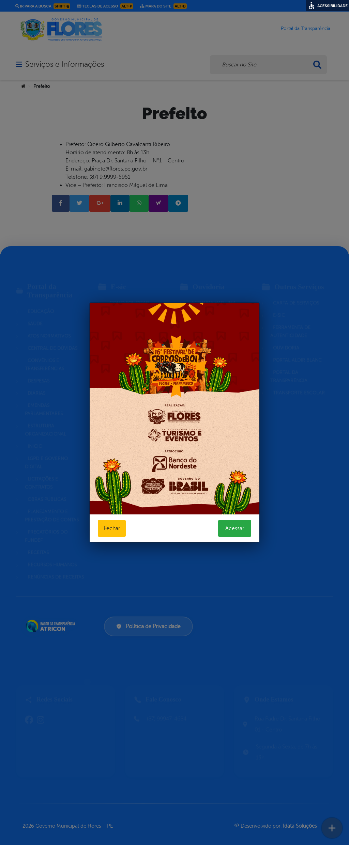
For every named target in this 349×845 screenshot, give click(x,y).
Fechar (112, 528)
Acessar (234, 528)
